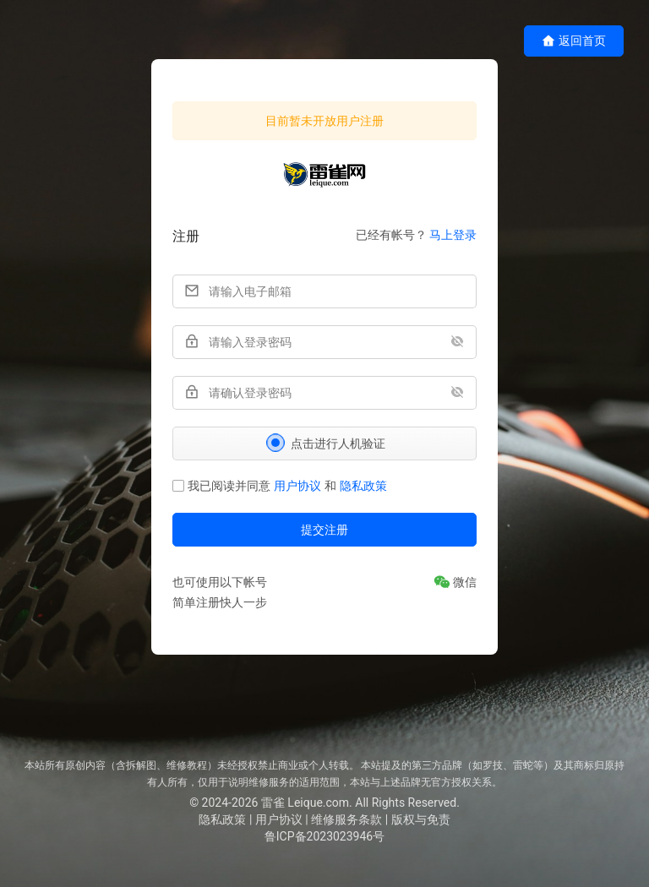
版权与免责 (420, 819)
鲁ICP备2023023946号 (324, 836)
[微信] (455, 582)
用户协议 (297, 485)
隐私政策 (363, 485)
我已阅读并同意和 (279, 485)
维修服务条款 (346, 819)
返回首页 (574, 41)
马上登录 (453, 235)
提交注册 (324, 529)
